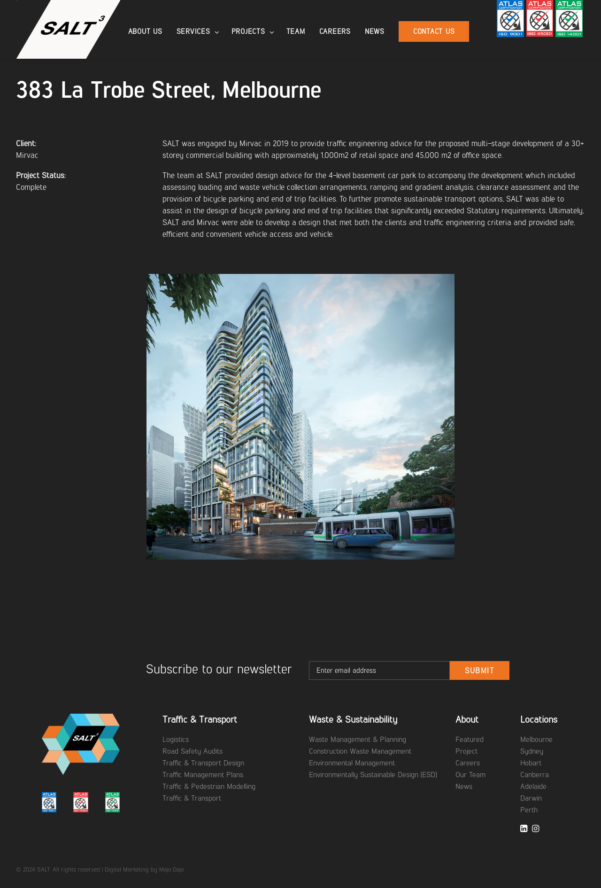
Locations (538, 719)
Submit (479, 670)
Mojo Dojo (171, 869)
